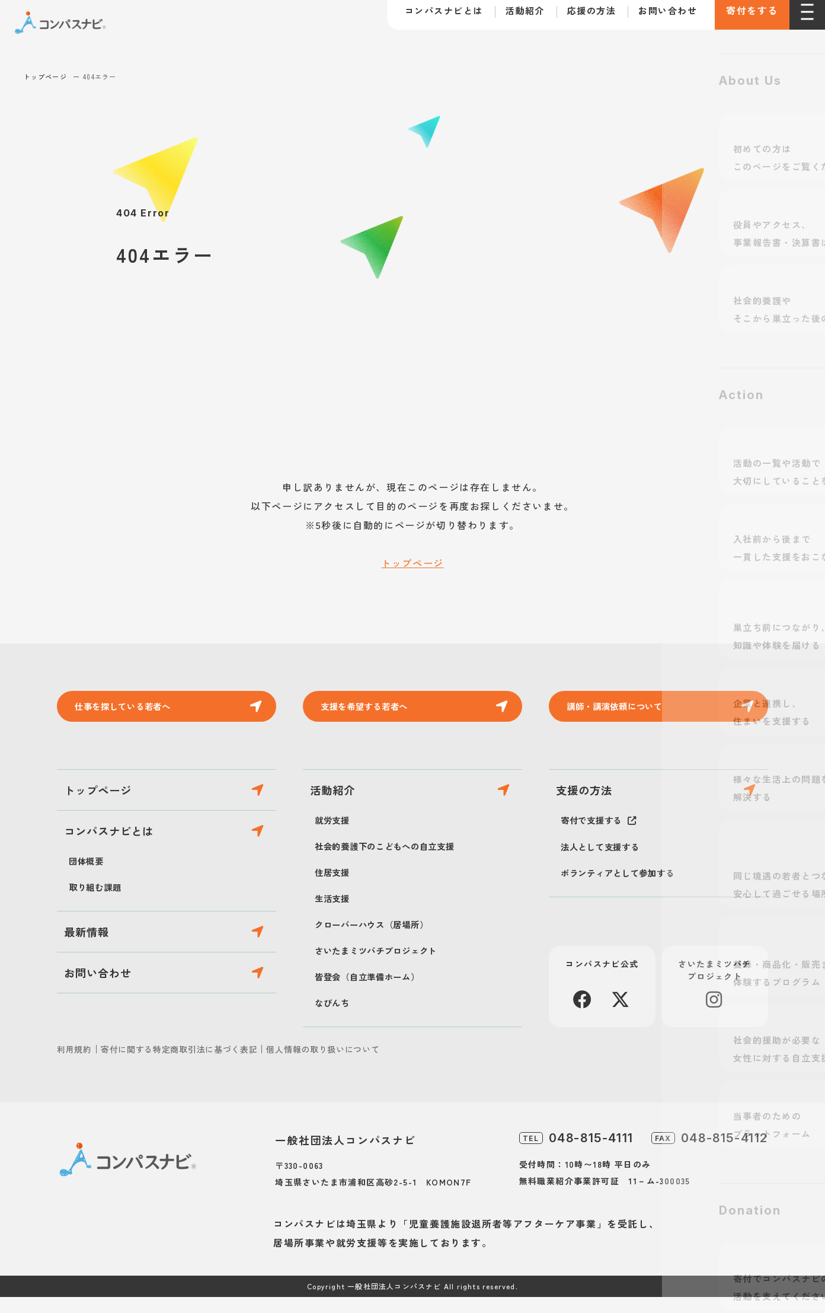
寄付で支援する (596, 835)
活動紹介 (510, 16)
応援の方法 (577, 16)
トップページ (45, 76)
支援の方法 (592, 800)
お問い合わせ (653, 16)
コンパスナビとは (430, 16)
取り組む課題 (99, 914)
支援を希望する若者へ (372, 709)
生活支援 (334, 914)
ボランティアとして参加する (625, 888)
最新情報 (94, 964)
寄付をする (745, 18)
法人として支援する (605, 862)
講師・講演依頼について (623, 709)
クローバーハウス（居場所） (379, 940)
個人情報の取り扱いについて (322, 1065)
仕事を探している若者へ (131, 709)
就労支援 (334, 835)
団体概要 (88, 888)
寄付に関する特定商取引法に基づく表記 (179, 1065)
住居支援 (334, 888)
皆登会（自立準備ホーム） (374, 992)
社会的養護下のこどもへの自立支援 (394, 862)
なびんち (334, 1018)
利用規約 (74, 1065)
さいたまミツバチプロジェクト (384, 966)
